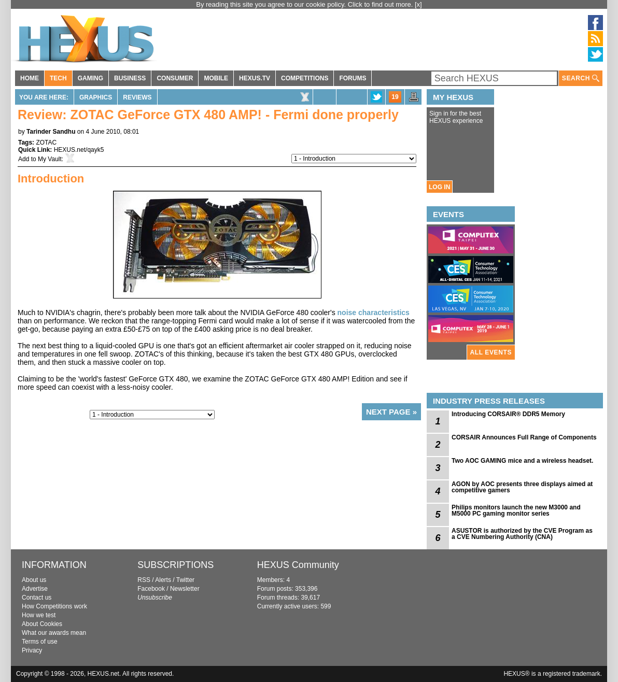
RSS (143, 580)
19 (394, 97)
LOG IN (439, 187)
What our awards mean (54, 632)
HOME (29, 78)
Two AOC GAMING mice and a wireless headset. (522, 461)
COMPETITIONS (304, 78)
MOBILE (216, 78)
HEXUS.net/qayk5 (79, 149)
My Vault (50, 159)
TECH (58, 78)
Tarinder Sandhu (50, 131)
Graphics (95, 97)
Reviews (137, 97)
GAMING (90, 78)
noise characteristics (374, 312)
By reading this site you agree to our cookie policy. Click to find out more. (305, 4)
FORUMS (352, 78)
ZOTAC (46, 142)
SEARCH (580, 78)
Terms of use (40, 641)
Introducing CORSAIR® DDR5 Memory (508, 414)
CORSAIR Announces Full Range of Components (524, 437)
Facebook (151, 588)
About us (34, 580)
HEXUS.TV (254, 78)
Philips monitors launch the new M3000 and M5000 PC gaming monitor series (516, 510)
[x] (418, 4)
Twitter (185, 580)
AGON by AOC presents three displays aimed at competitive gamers (522, 487)
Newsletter (185, 588)
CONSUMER (175, 78)
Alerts (163, 580)
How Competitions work (54, 606)
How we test (38, 615)
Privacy (32, 650)
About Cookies (42, 624)
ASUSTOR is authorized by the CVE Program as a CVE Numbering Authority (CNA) (522, 534)
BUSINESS (130, 78)
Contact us (36, 597)
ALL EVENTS (491, 352)
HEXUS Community (298, 565)
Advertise (35, 588)
